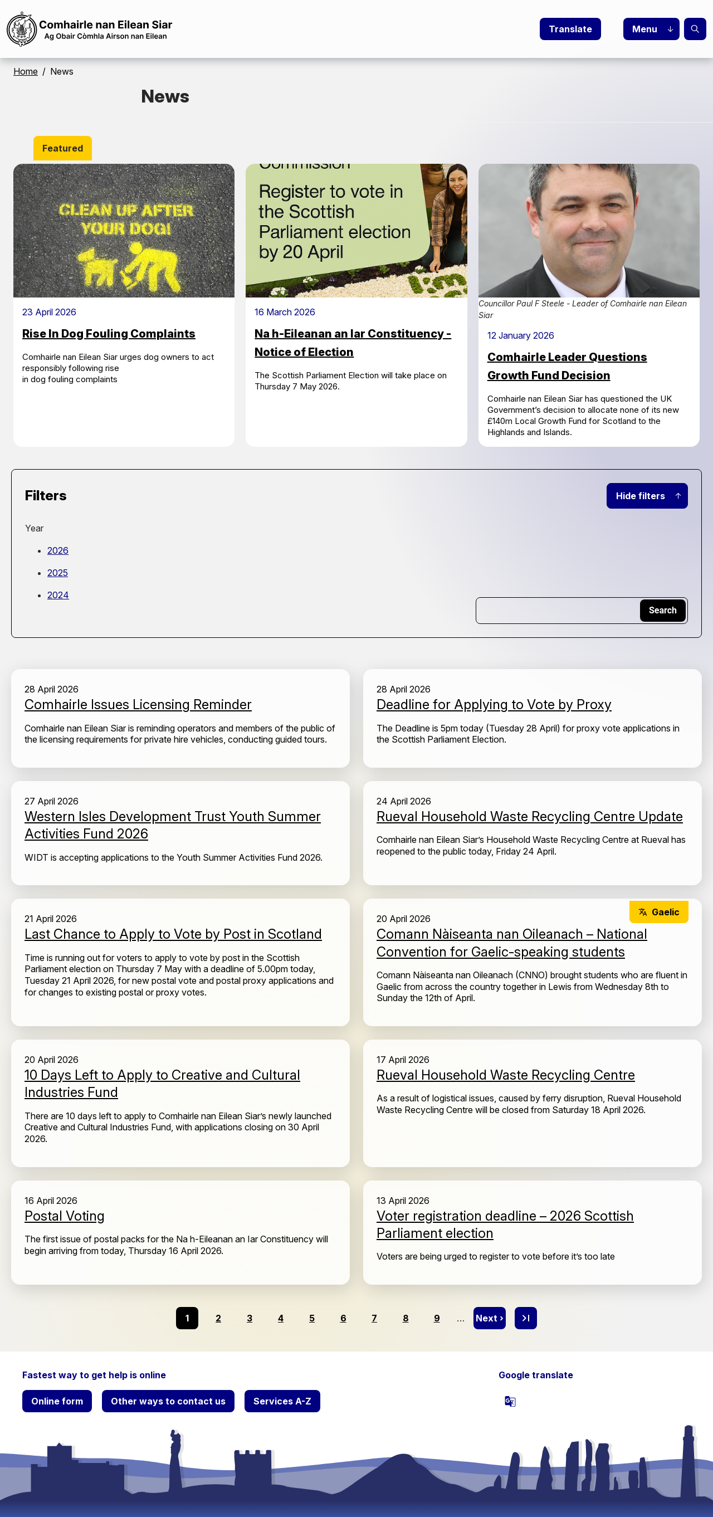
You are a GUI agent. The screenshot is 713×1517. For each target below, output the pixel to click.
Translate (570, 29)
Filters (46, 495)
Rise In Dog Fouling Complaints (109, 333)
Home (25, 71)
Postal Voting (65, 1216)
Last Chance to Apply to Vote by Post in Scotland (173, 934)
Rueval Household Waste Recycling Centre (506, 1075)
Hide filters (640, 495)
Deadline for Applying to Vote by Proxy (494, 704)
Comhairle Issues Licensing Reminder (138, 704)
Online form (57, 1401)
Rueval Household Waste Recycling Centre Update (530, 816)
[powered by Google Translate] (510, 1401)
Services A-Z (282, 1401)
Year (34, 528)
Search (695, 29)
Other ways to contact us (168, 1401)
